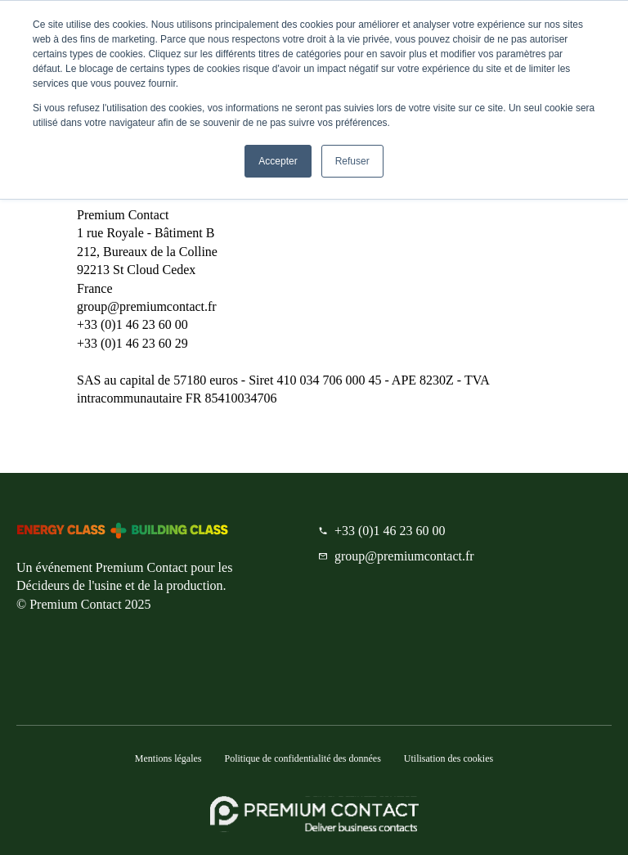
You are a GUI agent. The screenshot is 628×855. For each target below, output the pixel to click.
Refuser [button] (352, 161)
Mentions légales (168, 758)
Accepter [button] (277, 161)
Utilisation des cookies (448, 758)
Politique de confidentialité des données (303, 758)
